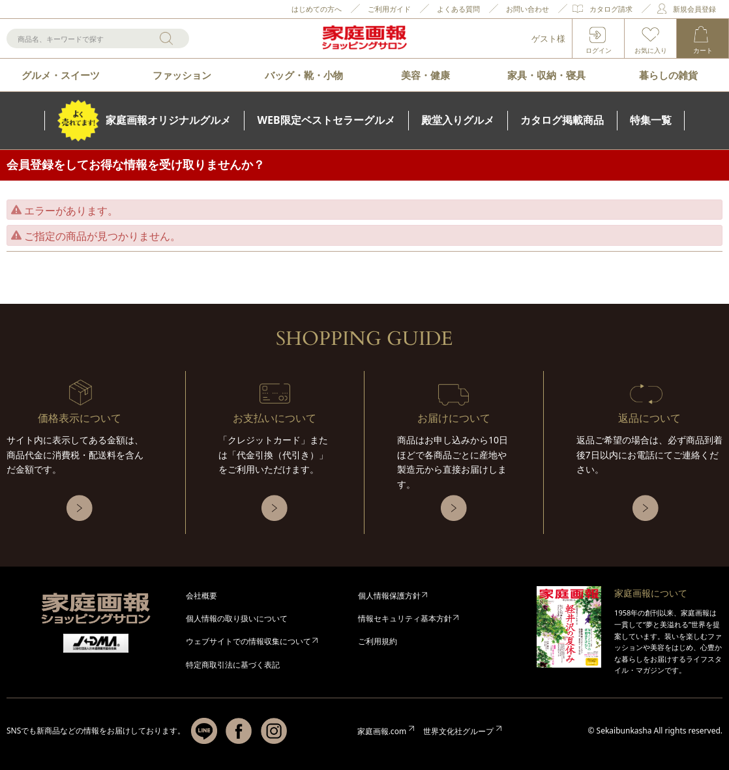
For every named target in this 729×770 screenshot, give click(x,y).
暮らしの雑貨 (668, 74)
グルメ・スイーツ (61, 74)
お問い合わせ (527, 9)
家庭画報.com (381, 731)
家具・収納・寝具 (546, 74)
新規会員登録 (694, 9)
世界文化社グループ (458, 731)
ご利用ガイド (389, 9)
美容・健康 (425, 74)
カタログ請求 (610, 9)
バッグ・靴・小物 (304, 74)
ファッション (182, 74)
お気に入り (650, 50)
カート (703, 50)
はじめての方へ (316, 9)
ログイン (599, 50)
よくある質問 (458, 9)
